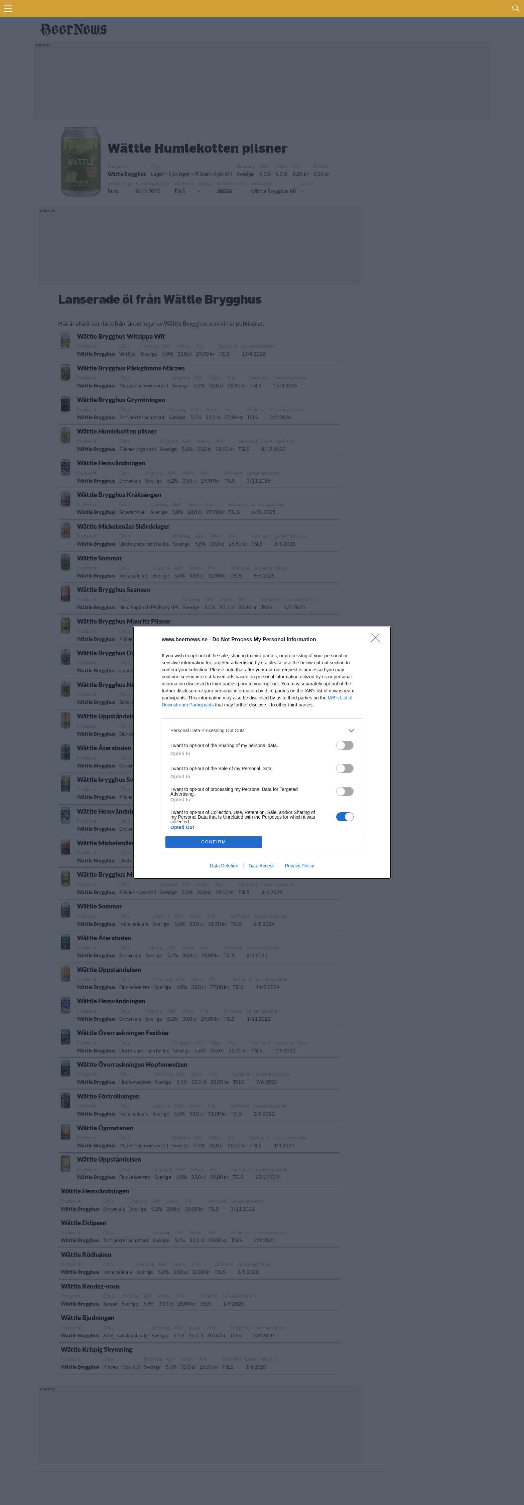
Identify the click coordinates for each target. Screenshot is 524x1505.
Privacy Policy (299, 865)
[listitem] (262, 730)
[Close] (377, 640)
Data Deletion (224, 865)
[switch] (345, 745)
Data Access (262, 865)
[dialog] (262, 752)
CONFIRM (213, 841)
